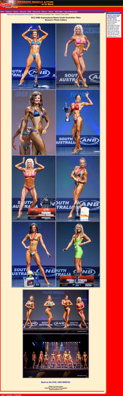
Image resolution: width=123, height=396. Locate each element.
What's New (59, 11)
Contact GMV (17, 395)
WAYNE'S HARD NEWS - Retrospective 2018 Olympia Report (113, 16)
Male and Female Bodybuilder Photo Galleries (20, 14)
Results (44, 11)
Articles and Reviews (114, 12)
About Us (23, 11)
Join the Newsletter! (71, 11)
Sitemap (51, 11)
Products (9, 11)
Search (16, 11)
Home (2, 11)
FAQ (29, 11)
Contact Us (36, 11)
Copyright (9, 395)
